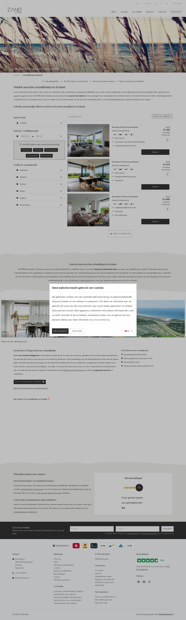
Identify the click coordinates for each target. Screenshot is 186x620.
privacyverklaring (101, 320)
